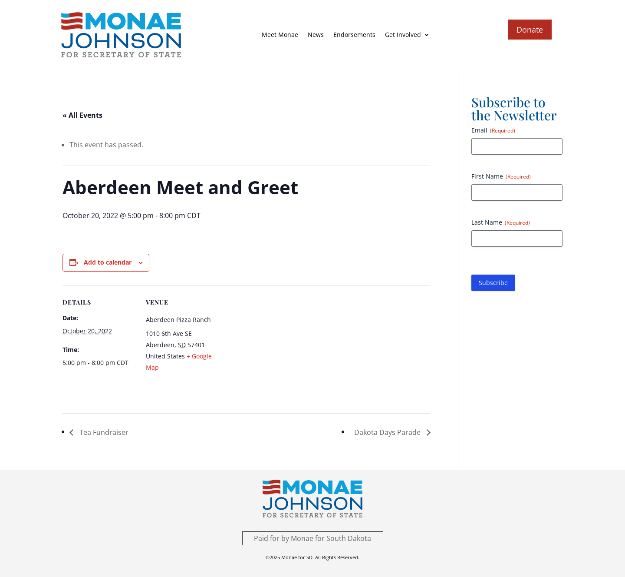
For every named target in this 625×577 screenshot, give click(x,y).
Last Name (500, 222)
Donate (529, 29)
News (316, 34)
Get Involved (403, 34)
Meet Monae (280, 34)
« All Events (82, 115)
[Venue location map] (275, 345)
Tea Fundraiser (103, 432)
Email (493, 130)
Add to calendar (108, 262)
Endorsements (354, 34)
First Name (501, 176)
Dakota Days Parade (388, 432)
